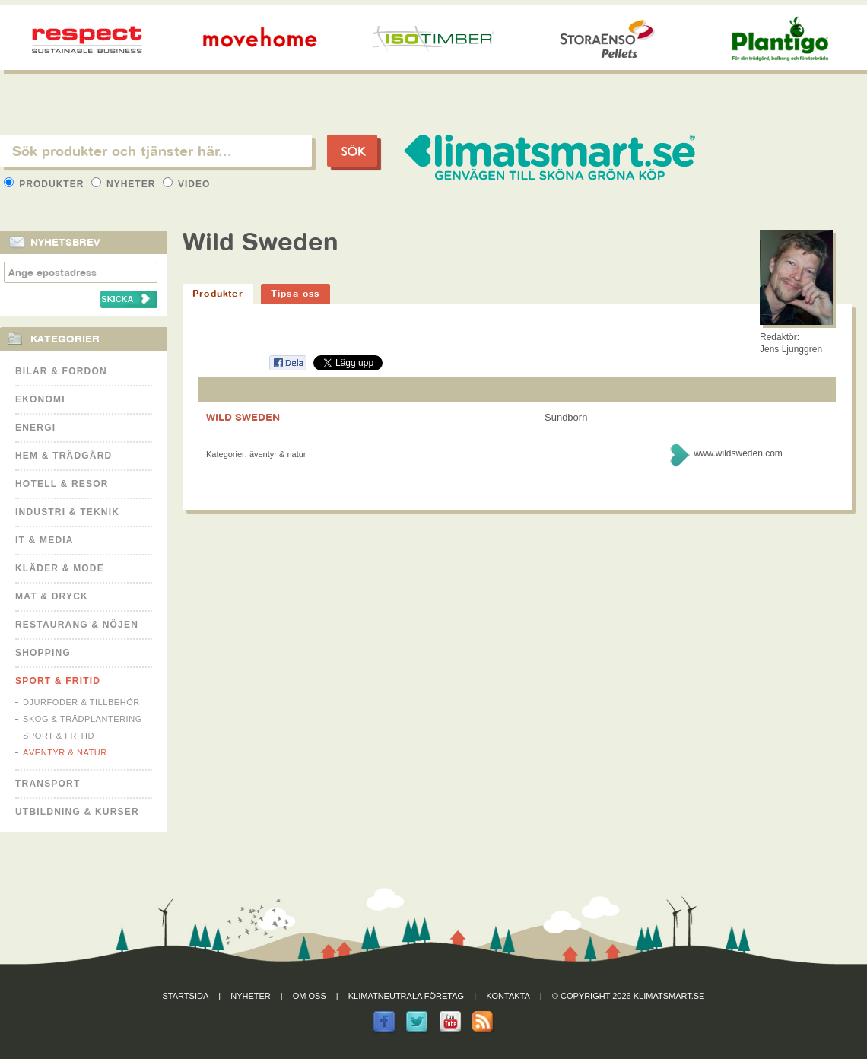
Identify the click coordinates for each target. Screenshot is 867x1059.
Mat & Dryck (51, 596)
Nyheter (125, 184)
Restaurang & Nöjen (76, 624)
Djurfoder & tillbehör (81, 702)
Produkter (45, 184)
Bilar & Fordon (61, 371)
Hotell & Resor (62, 484)
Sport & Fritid (57, 681)
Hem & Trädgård (63, 455)
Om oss (309, 995)
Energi (35, 427)
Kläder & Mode (59, 568)
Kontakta (508, 995)
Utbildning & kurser (77, 811)
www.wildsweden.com (738, 453)
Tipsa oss (295, 293)
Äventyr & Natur (65, 752)
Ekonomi (40, 399)
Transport (47, 783)
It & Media (44, 540)
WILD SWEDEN (243, 417)
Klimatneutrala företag (406, 995)
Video (187, 184)
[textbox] (156, 151)
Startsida (186, 995)
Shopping (43, 652)
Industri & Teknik (67, 512)
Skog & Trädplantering (82, 718)
